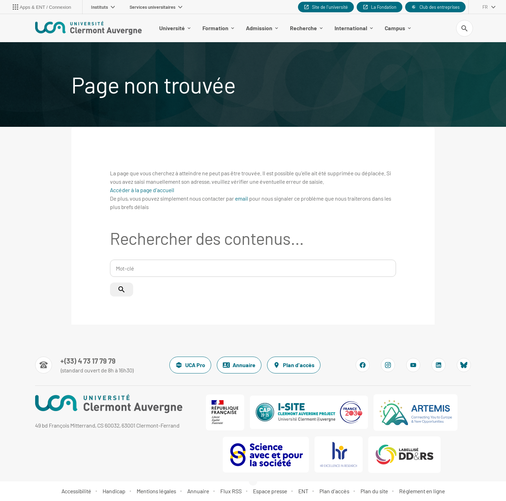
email (241, 198)
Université (174, 28)
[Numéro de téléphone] (84, 365)
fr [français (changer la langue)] (485, 7)
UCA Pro (190, 365)
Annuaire (239, 365)
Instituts (103, 7)
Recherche (306, 28)
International (354, 28)
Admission (262, 28)
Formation (218, 28)
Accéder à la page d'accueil (142, 190)
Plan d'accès (293, 365)
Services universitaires (156, 7)
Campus (398, 28)
